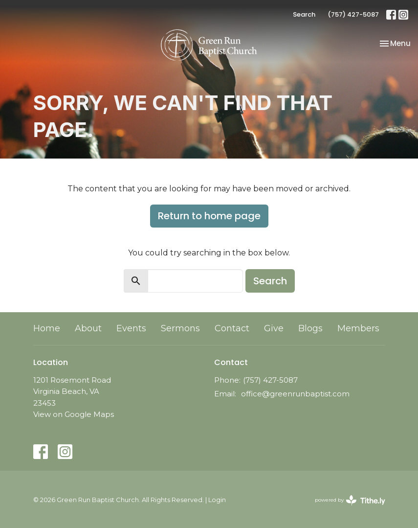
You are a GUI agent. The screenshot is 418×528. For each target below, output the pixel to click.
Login (217, 500)
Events (131, 328)
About (88, 328)
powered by (350, 500)
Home (46, 328)
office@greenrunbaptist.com (295, 393)
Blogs (310, 328)
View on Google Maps (73, 414)
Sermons (180, 328)
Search (304, 14)
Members (358, 328)
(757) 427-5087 (353, 14)
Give (274, 328)
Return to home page (209, 216)
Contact (232, 328)
